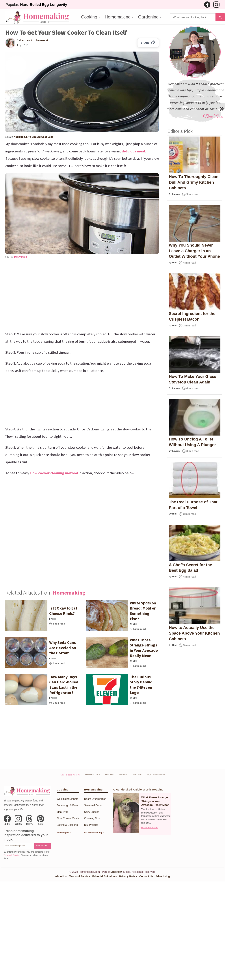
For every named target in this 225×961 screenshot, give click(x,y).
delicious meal (133, 151)
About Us (61, 876)
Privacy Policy (128, 876)
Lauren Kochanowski (34, 40)
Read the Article (149, 827)
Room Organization (95, 798)
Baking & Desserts (67, 824)
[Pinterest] (40, 820)
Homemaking (118, 17)
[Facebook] (207, 4)
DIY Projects (91, 824)
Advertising (162, 876)
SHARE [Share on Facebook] (148, 42)
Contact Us (146, 876)
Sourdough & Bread (68, 805)
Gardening (148, 17)
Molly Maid (20, 257)
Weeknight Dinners (67, 798)
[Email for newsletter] (19, 846)
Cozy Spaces (91, 811)
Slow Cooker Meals (68, 818)
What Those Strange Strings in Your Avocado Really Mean (155, 801)
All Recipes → (64, 832)
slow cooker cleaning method (54, 473)
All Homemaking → (94, 832)
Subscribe (42, 846)
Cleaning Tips (92, 818)
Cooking (89, 17)
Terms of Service (12, 855)
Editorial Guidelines (104, 876)
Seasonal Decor (93, 805)
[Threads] (29, 820)
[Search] (192, 17)
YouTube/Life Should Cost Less (33, 137)
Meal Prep (62, 811)
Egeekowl (116, 871)
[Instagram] (216, 4)
